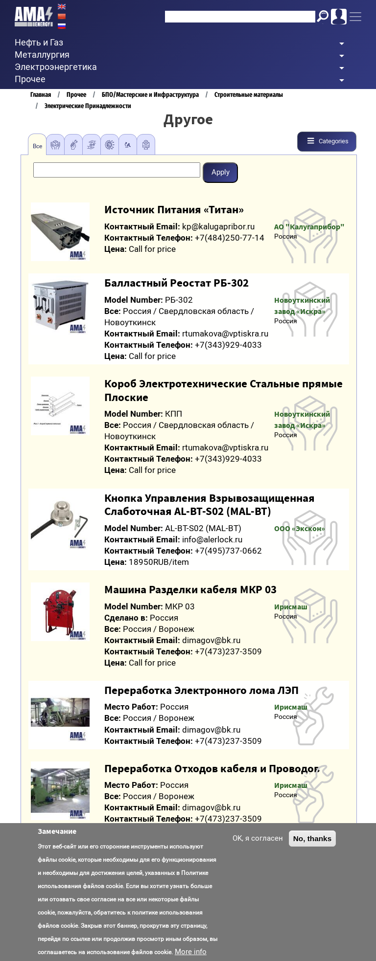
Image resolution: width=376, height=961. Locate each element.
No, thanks (312, 838)
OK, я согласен (258, 838)
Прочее (76, 94)
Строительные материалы (248, 94)
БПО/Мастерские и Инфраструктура (150, 94)
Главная (40, 94)
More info (191, 951)
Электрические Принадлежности (88, 106)
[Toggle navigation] (355, 16)
